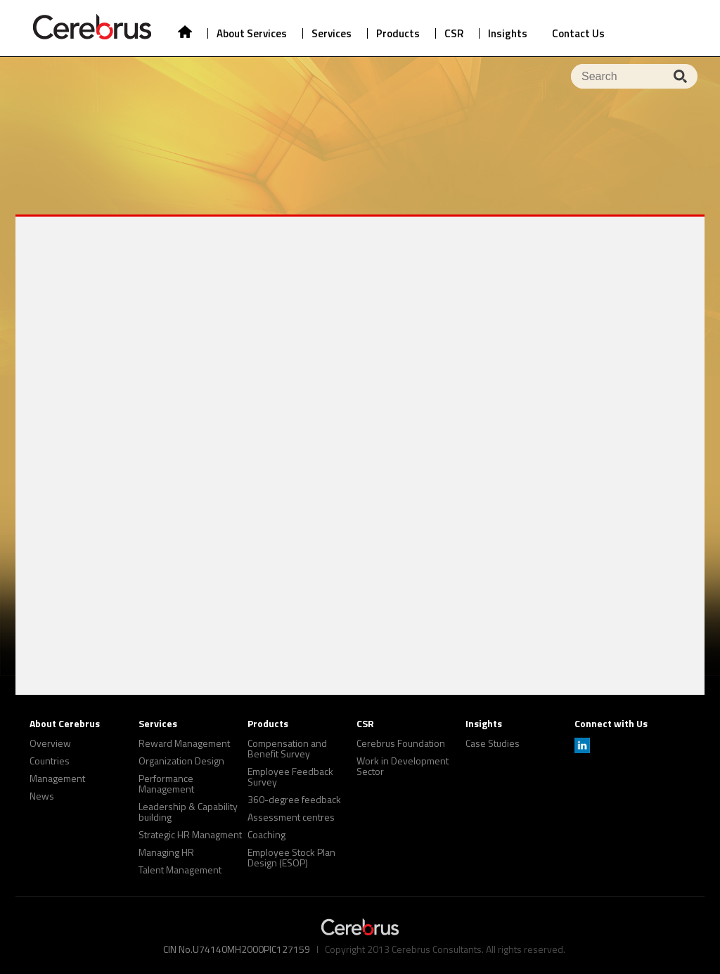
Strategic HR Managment (190, 834)
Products (398, 33)
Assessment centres (291, 817)
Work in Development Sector (402, 765)
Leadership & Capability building (188, 811)
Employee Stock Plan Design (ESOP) (291, 857)
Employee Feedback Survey (290, 776)
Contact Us (578, 33)
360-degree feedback (294, 799)
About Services (252, 33)
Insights (507, 33)
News (42, 795)
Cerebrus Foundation (400, 743)
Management (57, 778)
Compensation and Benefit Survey (287, 748)
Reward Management (184, 743)
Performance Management (166, 783)
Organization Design (181, 760)
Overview (50, 743)
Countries (50, 760)
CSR (453, 33)
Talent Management (180, 869)
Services (331, 33)
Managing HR (166, 852)
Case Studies (492, 743)
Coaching (266, 834)
